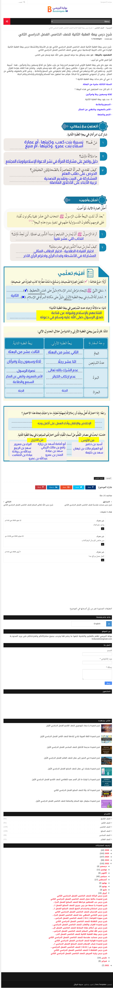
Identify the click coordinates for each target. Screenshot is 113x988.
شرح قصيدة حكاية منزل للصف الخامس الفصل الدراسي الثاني (77, 899)
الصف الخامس (98, 28)
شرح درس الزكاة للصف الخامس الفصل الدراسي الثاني (81, 896)
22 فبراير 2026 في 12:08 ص (13, 536)
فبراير (103, 961)
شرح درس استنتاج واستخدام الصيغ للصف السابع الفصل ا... (78, 909)
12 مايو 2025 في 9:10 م (12, 520)
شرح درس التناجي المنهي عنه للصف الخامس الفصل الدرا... (78, 915)
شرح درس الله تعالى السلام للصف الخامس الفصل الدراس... (78, 931)
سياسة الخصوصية (105, 2)
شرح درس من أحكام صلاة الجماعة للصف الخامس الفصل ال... (78, 928)
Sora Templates (99, 984)
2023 (105, 860)
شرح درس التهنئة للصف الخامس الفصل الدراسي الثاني (80, 922)
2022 (105, 864)
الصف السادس (103, 835)
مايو (103, 890)
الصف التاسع (104, 819)
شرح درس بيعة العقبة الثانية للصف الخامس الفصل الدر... (80, 934)
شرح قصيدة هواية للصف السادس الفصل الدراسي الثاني (79, 941)
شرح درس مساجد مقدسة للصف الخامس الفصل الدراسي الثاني (76, 938)
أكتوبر (102, 873)
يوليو (103, 883)
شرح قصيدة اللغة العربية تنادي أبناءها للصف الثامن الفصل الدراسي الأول (69, 737)
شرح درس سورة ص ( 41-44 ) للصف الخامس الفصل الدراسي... (77, 947)
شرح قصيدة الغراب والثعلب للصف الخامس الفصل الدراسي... (78, 925)
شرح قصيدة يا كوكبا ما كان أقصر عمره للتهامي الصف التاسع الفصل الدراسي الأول (65, 780)
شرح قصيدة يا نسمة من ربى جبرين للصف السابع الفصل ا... (79, 905)
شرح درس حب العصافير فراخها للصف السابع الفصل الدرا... (79, 902)
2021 (105, 965)
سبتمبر (102, 876)
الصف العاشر (104, 839)
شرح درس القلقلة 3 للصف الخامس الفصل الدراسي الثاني (79, 950)
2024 (105, 857)
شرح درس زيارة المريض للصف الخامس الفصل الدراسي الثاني (77, 954)
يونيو (103, 886)
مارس (103, 958)
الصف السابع (104, 831)
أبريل (103, 893)
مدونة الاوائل (77, 984)
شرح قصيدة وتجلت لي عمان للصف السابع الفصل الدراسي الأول (73, 769)
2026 (105, 850)
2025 (105, 854)
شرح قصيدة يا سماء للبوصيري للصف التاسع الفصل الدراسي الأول (72, 726)
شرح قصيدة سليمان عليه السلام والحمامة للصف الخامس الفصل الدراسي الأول (67, 801)
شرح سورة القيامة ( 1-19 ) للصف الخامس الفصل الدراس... (79, 918)
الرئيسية (108, 28)
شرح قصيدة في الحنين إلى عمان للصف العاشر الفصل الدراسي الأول (71, 758)
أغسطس (101, 880)
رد (101, 529)
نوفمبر (102, 870)
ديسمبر (102, 866)
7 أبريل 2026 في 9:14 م (12, 552)
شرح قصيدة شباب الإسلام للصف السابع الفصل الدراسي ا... (79, 944)
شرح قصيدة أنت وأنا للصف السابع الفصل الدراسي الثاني (76, 790)
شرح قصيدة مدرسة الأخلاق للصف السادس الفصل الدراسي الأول (72, 747)
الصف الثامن (104, 823)
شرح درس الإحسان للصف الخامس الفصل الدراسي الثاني (80, 912)
